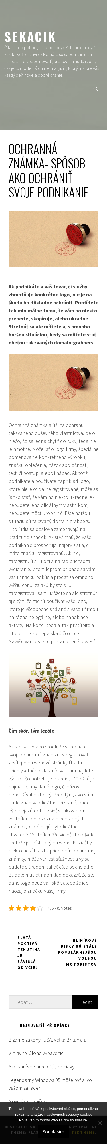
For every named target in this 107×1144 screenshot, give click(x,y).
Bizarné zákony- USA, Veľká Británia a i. (49, 1039)
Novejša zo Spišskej (29, 1101)
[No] (100, 1123)
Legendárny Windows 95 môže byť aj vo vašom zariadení (50, 1084)
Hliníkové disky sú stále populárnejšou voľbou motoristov (77, 952)
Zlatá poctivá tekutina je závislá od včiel (28, 952)
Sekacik (30, 36)
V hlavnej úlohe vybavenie (36, 1053)
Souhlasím (53, 1131)
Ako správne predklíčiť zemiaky (41, 1066)
